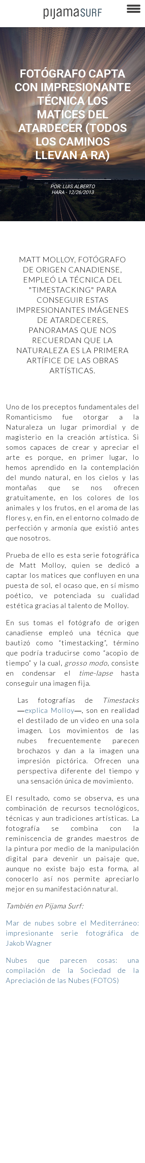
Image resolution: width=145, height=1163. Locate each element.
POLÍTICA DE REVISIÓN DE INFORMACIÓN (47, 1098)
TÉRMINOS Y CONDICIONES (33, 1085)
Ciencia (61, 1021)
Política (112, 1035)
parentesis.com (21, 1139)
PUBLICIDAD (98, 1071)
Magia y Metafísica (76, 1035)
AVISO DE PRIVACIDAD (28, 1071)
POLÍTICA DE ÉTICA (90, 1085)
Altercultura (16, 1021)
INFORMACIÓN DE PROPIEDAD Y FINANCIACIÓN (54, 1125)
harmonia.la (58, 1139)
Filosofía (86, 1021)
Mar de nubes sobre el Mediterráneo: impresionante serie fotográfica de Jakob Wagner (72, 933)
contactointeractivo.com (104, 1139)
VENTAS (68, 1071)
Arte (41, 1021)
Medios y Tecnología (26, 1035)
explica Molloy (50, 710)
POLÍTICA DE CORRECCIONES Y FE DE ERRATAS (54, 1112)
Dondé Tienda (19, 1153)
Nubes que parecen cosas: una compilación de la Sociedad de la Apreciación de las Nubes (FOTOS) (72, 970)
